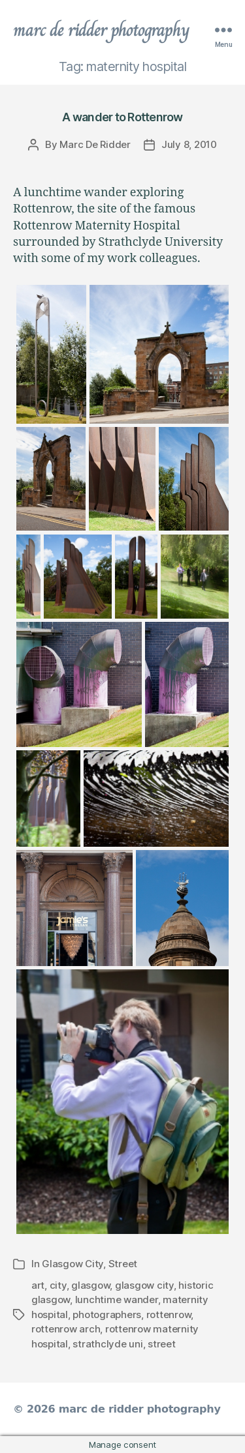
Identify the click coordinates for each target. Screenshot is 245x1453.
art (37, 1285)
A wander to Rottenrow (122, 117)
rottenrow (168, 1314)
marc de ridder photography (101, 30)
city (58, 1285)
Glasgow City (72, 1263)
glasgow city (144, 1285)
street (161, 1344)
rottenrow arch (65, 1329)
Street (122, 1263)
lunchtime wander (116, 1299)
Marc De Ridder (94, 144)
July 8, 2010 (189, 144)
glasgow (90, 1285)
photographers (107, 1314)
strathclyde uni (107, 1344)
